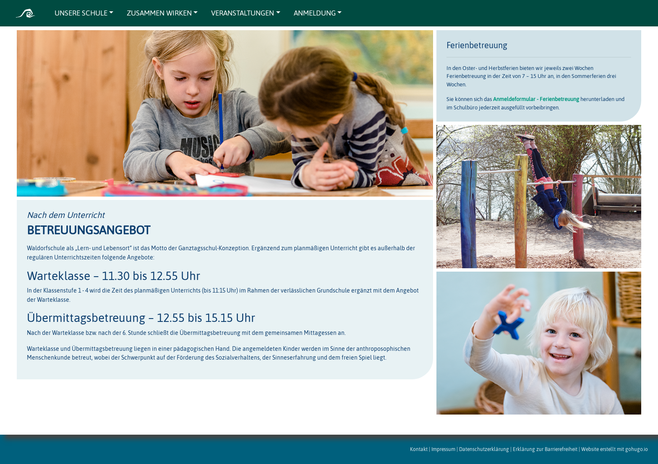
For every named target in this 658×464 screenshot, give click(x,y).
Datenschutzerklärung (484, 449)
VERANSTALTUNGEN (242, 13)
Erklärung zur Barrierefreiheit (545, 449)
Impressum (443, 449)
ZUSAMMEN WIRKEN (159, 13)
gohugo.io (636, 449)
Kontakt (419, 449)
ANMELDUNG (315, 13)
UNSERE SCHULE (81, 13)
